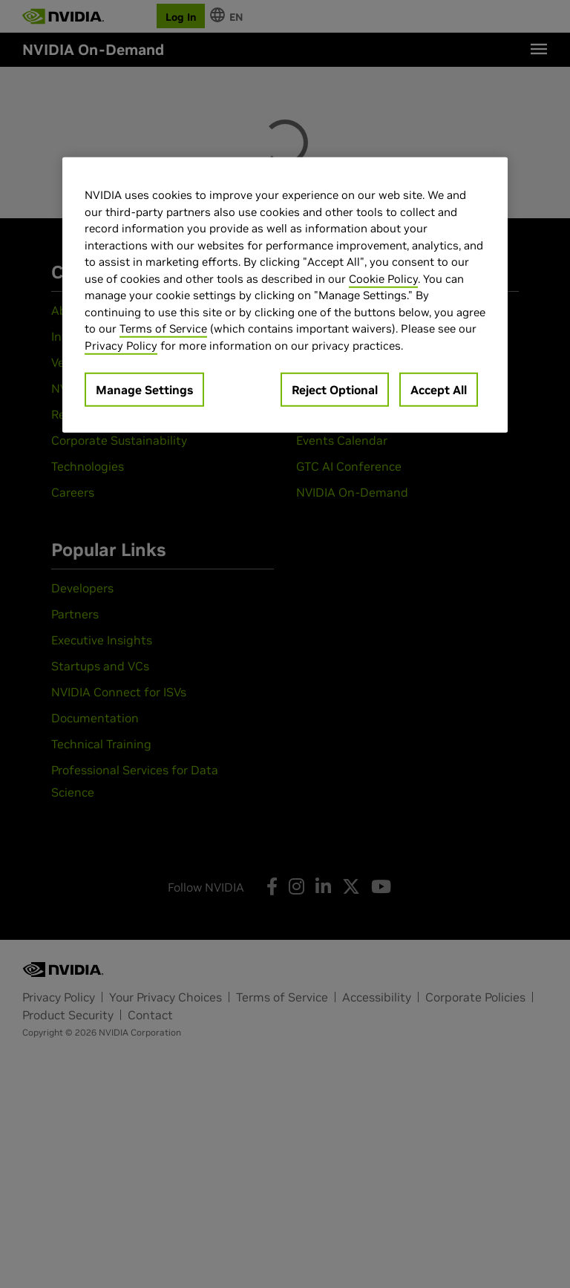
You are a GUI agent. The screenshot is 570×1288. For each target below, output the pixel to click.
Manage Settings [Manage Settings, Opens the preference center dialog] (144, 389)
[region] (285, 295)
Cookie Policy (383, 279)
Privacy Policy (121, 346)
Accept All (438, 389)
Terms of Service (163, 328)
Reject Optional (335, 389)
